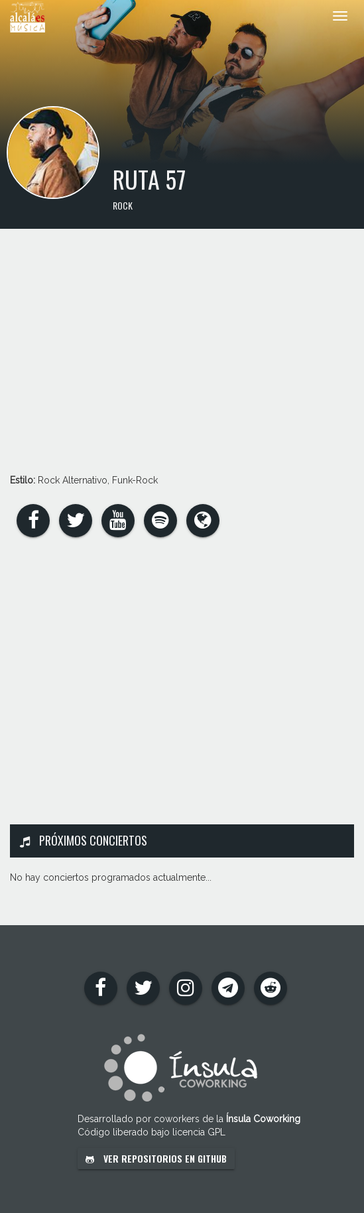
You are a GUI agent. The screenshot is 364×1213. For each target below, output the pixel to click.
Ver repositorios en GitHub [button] (156, 1158)
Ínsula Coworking (263, 1119)
